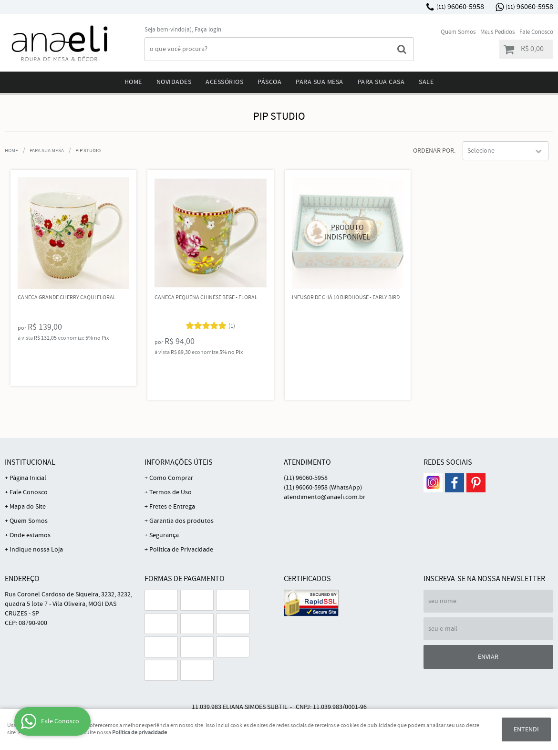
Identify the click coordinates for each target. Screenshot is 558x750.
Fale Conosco (536, 32)
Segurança (164, 535)
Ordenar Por (433, 150)
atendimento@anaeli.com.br (324, 497)
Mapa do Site (28, 506)
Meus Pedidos (497, 32)
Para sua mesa (319, 82)
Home (133, 82)
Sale (426, 82)
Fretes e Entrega (172, 506)
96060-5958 (460, 7)
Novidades (174, 82)
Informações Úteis (179, 463)
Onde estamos (30, 535)
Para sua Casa (381, 82)
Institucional (30, 463)
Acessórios (224, 82)
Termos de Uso (170, 492)
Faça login (208, 30)
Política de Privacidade (181, 549)
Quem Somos (458, 32)
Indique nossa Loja (36, 549)
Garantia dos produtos (181, 521)
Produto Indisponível (348, 233)
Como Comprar (171, 478)
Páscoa (269, 82)
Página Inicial (28, 478)
